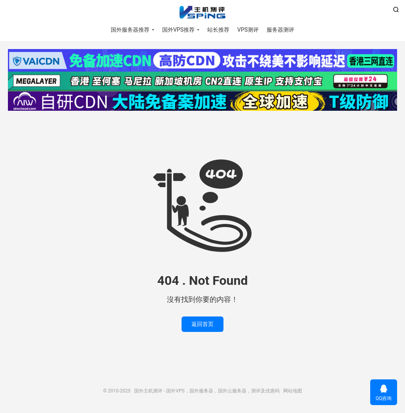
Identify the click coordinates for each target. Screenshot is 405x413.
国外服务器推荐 (130, 30)
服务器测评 (280, 30)
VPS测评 (248, 30)
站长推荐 (218, 30)
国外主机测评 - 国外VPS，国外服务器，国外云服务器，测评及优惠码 (202, 12)
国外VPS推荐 (178, 30)
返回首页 (202, 324)
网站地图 (292, 391)
